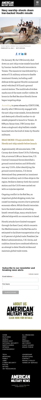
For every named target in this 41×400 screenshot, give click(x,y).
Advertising (27, 356)
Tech (4, 354)
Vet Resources (9, 369)
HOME (4, 335)
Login (25, 386)
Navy (24, 339)
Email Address (7, 276)
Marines (25, 341)
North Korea (8, 345)
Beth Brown (20, 48)
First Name (6, 284)
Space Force (27, 347)
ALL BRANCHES (28, 335)
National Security (10, 343)
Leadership (27, 354)
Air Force (26, 343)
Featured (6, 337)
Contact (26, 358)
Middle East (7, 341)
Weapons (6, 356)
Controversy (8, 349)
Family (5, 358)
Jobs (4, 360)
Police (5, 364)
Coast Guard (28, 345)
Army (24, 337)
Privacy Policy (28, 360)
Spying (5, 367)
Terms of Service (30, 363)
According (6, 105)
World (5, 339)
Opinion (5, 347)
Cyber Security (9, 363)
